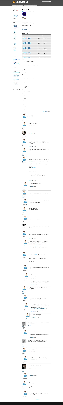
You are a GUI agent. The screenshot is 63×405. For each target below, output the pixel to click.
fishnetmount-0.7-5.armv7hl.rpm (27, 43)
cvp (22, 153)
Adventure (15, 43)
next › (37, 399)
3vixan (23, 212)
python (14, 63)
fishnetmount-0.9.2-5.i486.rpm (26, 57)
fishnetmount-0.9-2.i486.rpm (26, 47)
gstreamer (16, 58)
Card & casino (15, 45)
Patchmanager (15, 62)
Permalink (23, 129)
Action (15, 42)
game (14, 58)
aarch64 (14, 56)
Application (15, 25)
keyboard (16, 59)
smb (24, 31)
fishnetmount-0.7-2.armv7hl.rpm (27, 42)
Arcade (15, 44)
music (19, 59)
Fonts (14, 51)
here (33, 278)
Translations (15, 50)
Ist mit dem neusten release (16, 70)
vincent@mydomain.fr (32, 161)
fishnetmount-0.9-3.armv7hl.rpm (27, 48)
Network (15, 32)
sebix (22, 352)
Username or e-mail (15, 10)
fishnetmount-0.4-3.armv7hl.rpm (27, 37)
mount (31, 31)
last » (39, 399)
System (15, 38)
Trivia (14, 49)
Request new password (16, 16)
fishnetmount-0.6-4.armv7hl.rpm (27, 39)
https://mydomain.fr (34, 167)
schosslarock (23, 127)
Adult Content (15, 26)
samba (23, 31)
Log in (43, 111)
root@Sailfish (35, 254)
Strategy (15, 48)
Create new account (16, 15)
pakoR (23, 291)
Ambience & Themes (16, 27)
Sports (14, 37)
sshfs (32, 31)
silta (22, 195)
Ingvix (23, 326)
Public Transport (16, 35)
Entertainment (15, 30)
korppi (27, 11)
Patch (14, 60)
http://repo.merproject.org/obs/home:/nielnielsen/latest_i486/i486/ (38, 308)
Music (14, 31)
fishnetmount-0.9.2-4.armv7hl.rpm (27, 53)
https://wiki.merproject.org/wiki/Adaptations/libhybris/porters (36, 244)
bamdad (23, 135)
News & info (15, 33)
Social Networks (16, 36)
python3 (17, 63)
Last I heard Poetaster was (16, 72)
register (46, 111)
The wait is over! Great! (16, 82)
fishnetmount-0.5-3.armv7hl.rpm (27, 38)
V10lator (23, 369)
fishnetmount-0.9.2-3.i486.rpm (26, 52)
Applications (15, 24)
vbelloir (23, 161)
